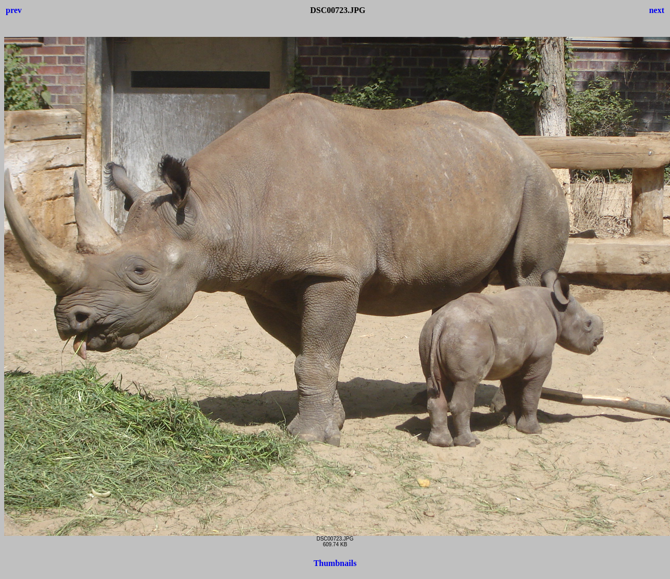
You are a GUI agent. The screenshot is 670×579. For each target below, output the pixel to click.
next (656, 10)
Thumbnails (335, 563)
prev (14, 10)
